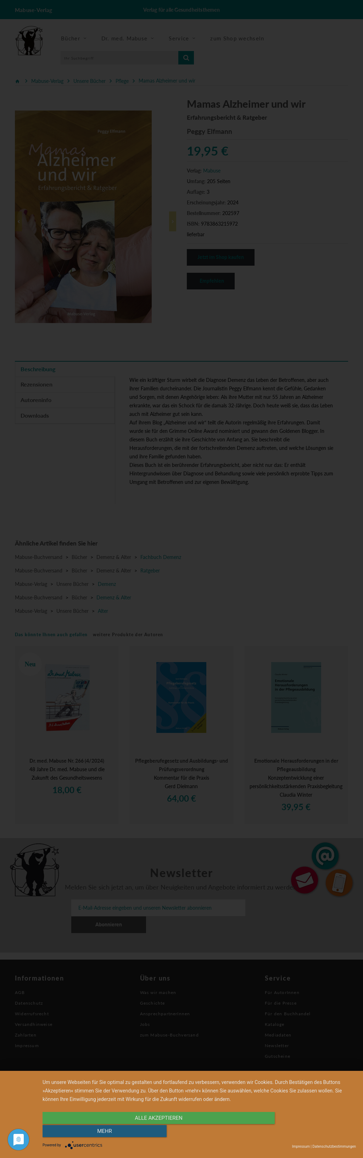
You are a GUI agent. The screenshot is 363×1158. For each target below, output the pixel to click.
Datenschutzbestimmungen (334, 1146)
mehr (309, 1132)
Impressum (301, 1146)
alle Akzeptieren (152, 1132)
